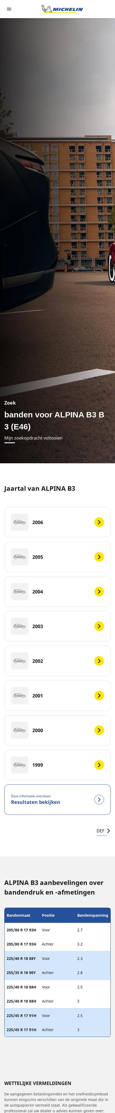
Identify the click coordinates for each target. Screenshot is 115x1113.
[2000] (57, 730)
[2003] (57, 626)
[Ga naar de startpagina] (62, 9)
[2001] (57, 695)
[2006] (57, 522)
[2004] (57, 591)
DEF (104, 831)
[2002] (57, 661)
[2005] (57, 557)
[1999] (57, 765)
